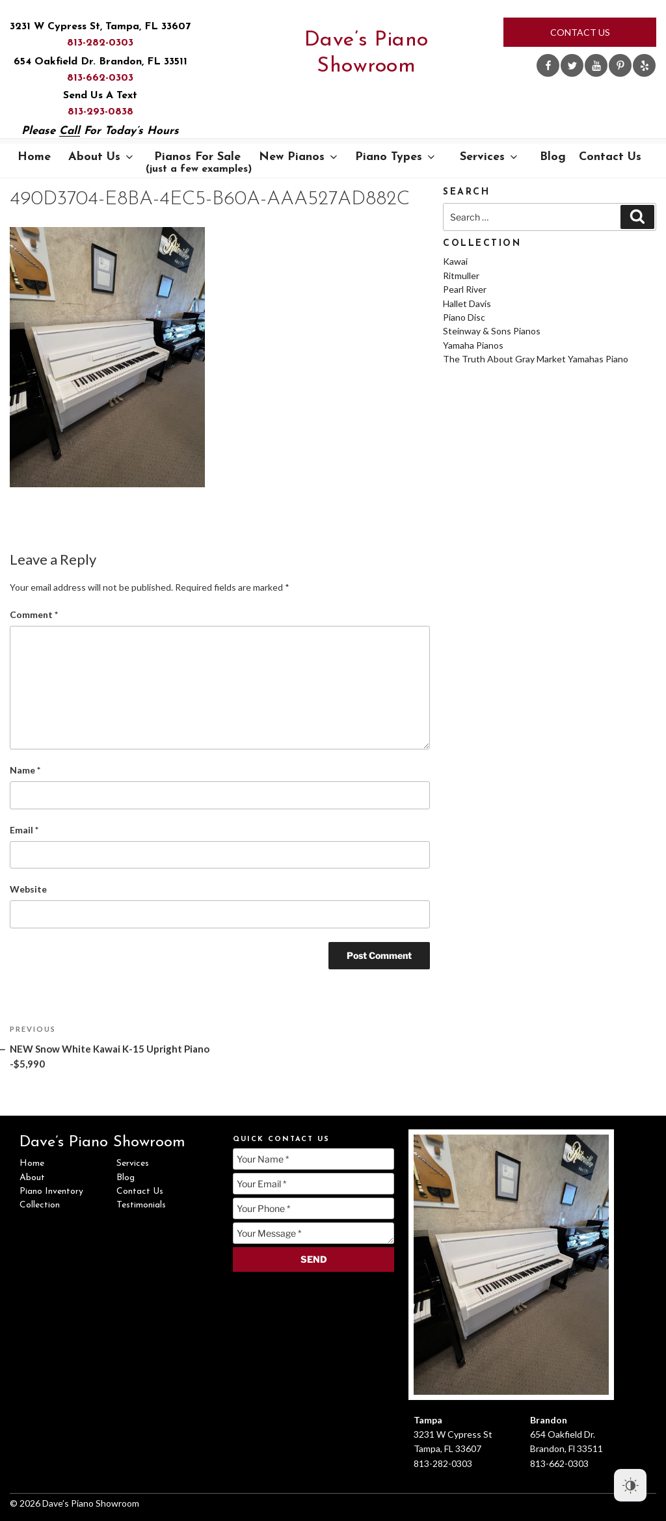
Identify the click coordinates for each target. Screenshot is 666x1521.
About (32, 1178)
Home (34, 157)
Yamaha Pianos (473, 345)
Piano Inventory (51, 1191)
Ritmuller (461, 275)
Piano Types (396, 157)
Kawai (455, 261)
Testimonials (141, 1205)
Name (25, 769)
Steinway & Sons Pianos (491, 330)
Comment (34, 614)
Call (69, 131)
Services (490, 157)
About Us (101, 157)
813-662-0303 (100, 78)
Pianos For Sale (199, 162)
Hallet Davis (467, 303)
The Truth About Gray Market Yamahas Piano (535, 358)
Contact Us (580, 32)
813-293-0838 (100, 112)
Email (24, 829)
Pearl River (464, 289)
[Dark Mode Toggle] (630, 1485)
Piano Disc (464, 317)
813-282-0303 (100, 43)
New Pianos (299, 157)
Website (28, 889)
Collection (40, 1205)
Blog (553, 157)
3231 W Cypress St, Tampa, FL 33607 (100, 26)
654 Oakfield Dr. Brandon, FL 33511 (100, 62)
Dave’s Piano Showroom (366, 53)
